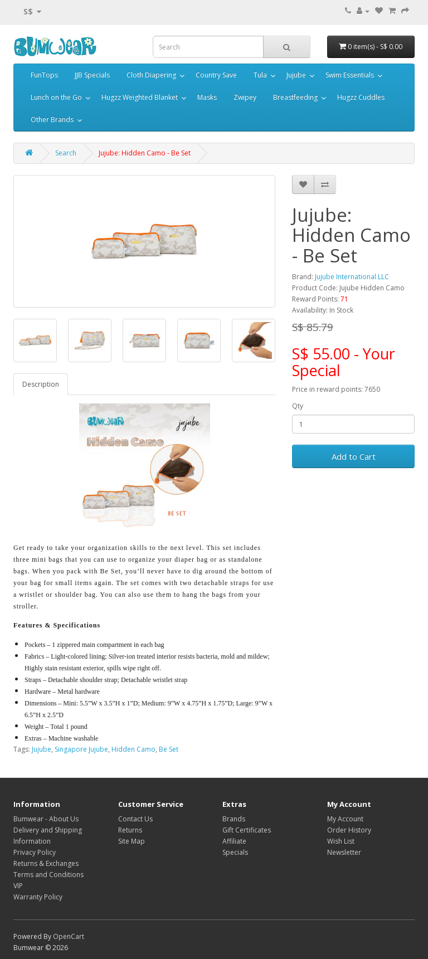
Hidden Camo (133, 749)
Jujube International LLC (352, 276)
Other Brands (52, 119)
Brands (233, 819)
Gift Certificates (246, 830)
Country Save (216, 75)
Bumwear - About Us (46, 819)
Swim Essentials (349, 75)
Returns (130, 830)
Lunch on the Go (56, 97)
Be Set (168, 749)
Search (65, 153)
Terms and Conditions (48, 874)
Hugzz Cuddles (361, 97)
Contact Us (135, 819)
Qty (297, 406)
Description (40, 384)
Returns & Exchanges (46, 863)
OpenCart (68, 936)
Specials (235, 852)
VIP (18, 885)
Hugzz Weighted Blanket (139, 97)
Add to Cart (354, 456)
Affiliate (234, 841)
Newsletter (344, 852)
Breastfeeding (295, 97)
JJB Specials (92, 75)
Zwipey (245, 97)
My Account (345, 819)
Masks (207, 97)
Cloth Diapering (151, 75)
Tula (260, 75)
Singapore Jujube (81, 749)
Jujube (296, 75)
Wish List (340, 841)
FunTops (44, 75)
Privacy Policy (34, 852)
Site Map (131, 841)
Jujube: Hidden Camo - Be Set (145, 153)
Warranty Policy (37, 897)
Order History (349, 830)
